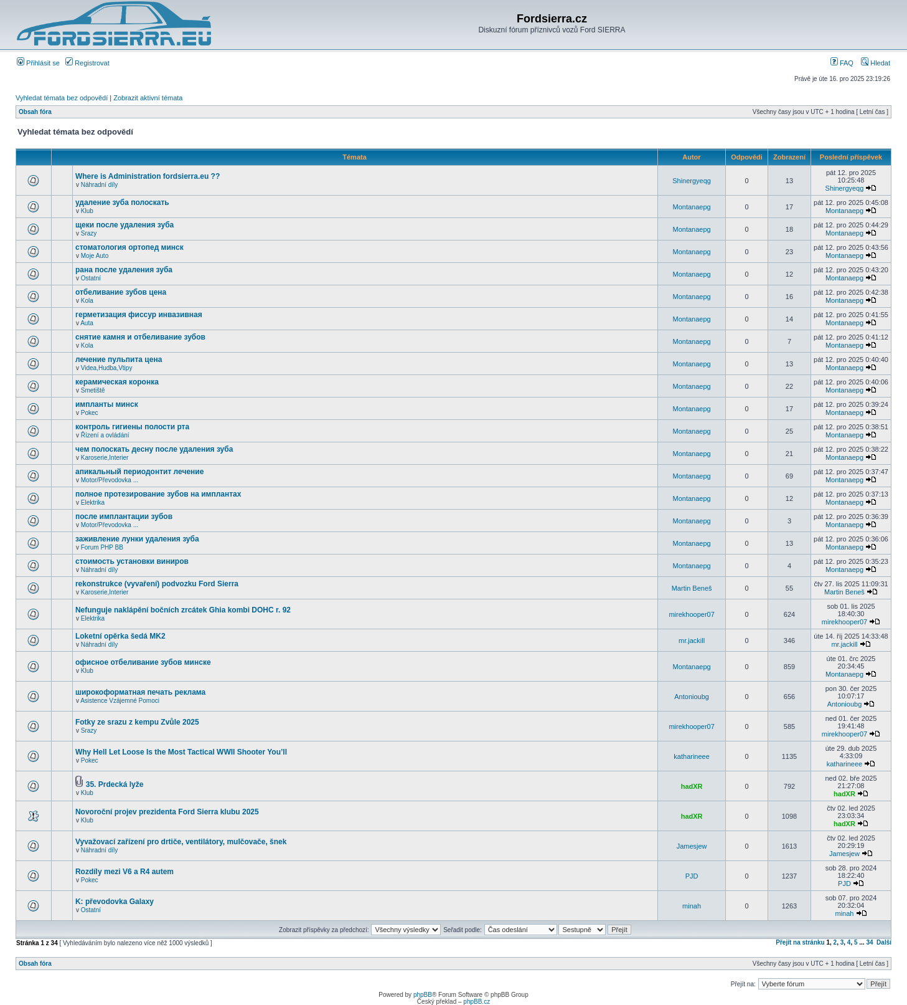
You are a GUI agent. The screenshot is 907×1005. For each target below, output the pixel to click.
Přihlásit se (38, 63)
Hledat (875, 63)
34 (869, 942)
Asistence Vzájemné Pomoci (119, 700)
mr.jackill (692, 640)
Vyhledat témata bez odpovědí (62, 98)
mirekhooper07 (691, 614)
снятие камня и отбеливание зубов (140, 337)
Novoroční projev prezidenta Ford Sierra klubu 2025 (167, 811)
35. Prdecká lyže (115, 784)
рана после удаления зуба (123, 269)
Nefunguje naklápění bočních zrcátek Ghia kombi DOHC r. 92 (183, 610)
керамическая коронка (117, 382)
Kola (87, 300)
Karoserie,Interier (105, 457)
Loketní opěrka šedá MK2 (120, 636)
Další (883, 942)
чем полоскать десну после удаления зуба (154, 449)
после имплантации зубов (123, 516)
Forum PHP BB (102, 547)
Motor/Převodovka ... (109, 480)
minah (691, 906)
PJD (691, 876)
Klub (87, 210)
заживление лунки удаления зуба (137, 539)
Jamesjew (692, 846)
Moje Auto (94, 255)
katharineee (692, 756)
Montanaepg (692, 207)
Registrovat (87, 63)
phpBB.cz (476, 1001)
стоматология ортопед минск (129, 247)
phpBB (422, 994)
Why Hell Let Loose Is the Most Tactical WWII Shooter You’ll (181, 752)
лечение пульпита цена (118, 359)
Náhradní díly (99, 184)
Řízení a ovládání (105, 435)
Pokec (89, 412)
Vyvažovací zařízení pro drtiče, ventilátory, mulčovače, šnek (180, 841)
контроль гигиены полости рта (132, 426)
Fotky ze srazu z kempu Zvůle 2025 (137, 722)
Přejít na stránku (800, 942)
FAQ (841, 63)
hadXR (692, 786)
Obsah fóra (35, 111)
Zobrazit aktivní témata (147, 98)
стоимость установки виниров (132, 561)
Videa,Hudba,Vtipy (107, 367)
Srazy (89, 233)
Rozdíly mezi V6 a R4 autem (124, 871)
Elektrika (93, 502)
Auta (86, 323)
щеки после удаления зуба (124, 225)
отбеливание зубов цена (120, 292)
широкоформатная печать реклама (140, 692)
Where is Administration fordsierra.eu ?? (147, 176)
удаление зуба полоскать (122, 202)
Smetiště (93, 390)
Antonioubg (691, 696)
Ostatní (91, 278)
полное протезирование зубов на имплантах (158, 494)
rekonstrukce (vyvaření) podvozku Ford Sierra (156, 583)
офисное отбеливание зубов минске (143, 662)
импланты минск (106, 404)
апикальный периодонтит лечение (139, 471)
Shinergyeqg (691, 180)
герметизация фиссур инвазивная (138, 314)
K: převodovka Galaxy (114, 901)
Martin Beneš (692, 588)
